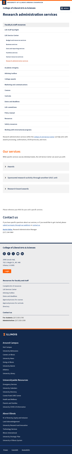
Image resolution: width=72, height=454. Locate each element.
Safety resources (11, 124)
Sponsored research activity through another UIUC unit (32, 177)
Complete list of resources (12, 286)
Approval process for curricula (13, 303)
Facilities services (11, 53)
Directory (6, 306)
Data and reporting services (15, 49)
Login (7, 271)
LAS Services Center (9, 289)
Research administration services (17, 61)
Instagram (4, 254)
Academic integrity (12, 68)
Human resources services (14, 57)
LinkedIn (22, 254)
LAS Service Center (12, 35)
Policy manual (10, 113)
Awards (11, 166)
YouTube (18, 254)
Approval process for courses (13, 300)
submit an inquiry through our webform (16, 225)
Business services (11, 44)
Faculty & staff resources (15, 24)
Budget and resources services (16, 40)
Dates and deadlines (12, 101)
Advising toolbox (11, 73)
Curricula (8, 96)
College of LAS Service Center (44, 137)
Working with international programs (18, 130)
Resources (8, 118)
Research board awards (18, 188)
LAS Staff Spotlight (12, 30)
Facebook (9, 254)
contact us (36, 225)
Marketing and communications (16, 85)
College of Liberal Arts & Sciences (19, 8)
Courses (7, 90)
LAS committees (11, 107)
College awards (10, 79)
